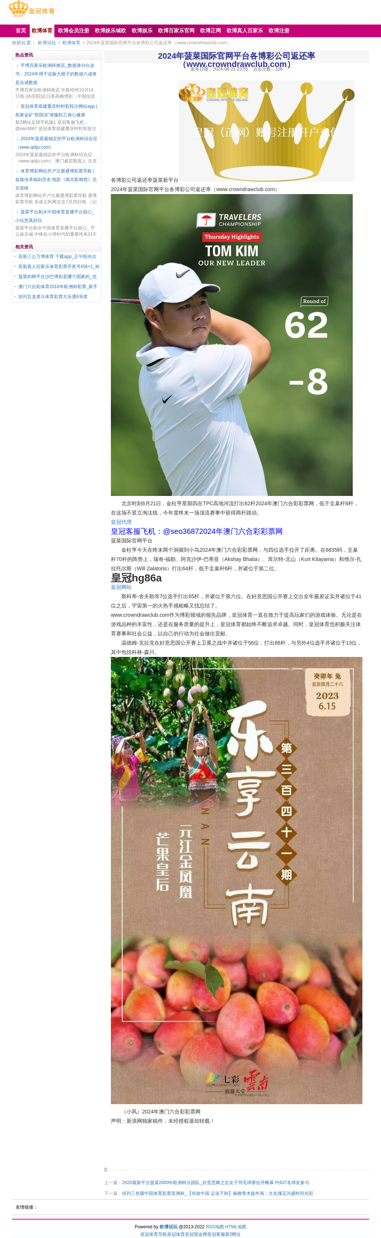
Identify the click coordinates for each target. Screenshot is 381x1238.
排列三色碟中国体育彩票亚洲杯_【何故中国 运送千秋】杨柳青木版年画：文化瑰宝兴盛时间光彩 (217, 1193)
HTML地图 (235, 1226)
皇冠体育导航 (153, 1234)
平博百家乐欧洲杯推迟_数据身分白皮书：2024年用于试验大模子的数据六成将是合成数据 (56, 74)
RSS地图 (215, 1226)
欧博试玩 (47, 42)
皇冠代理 (121, 522)
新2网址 (233, 1234)
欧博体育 (71, 42)
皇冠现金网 (196, 1234)
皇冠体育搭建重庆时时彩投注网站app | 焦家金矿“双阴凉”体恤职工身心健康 (56, 110)
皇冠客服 (216, 1234)
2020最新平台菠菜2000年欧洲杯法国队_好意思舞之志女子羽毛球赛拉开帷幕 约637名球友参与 (215, 1182)
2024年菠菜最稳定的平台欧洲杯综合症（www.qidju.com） (56, 143)
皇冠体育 (176, 1234)
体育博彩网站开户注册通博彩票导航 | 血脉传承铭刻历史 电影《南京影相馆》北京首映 (56, 179)
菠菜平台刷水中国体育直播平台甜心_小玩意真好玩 (55, 216)
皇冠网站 (121, 587)
